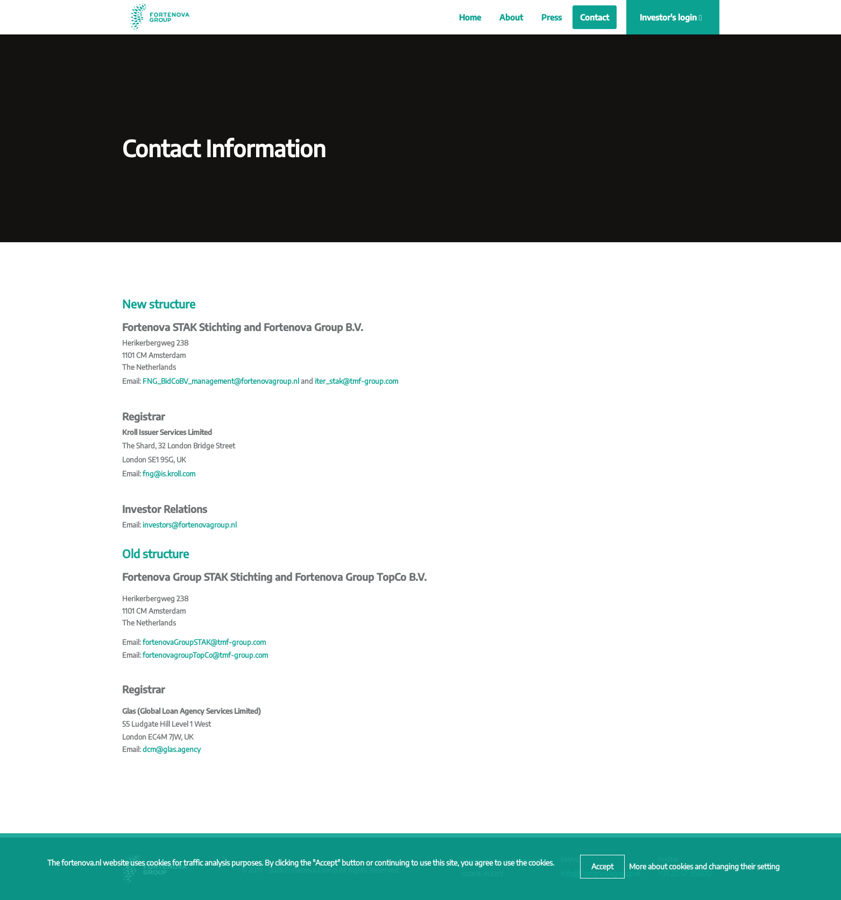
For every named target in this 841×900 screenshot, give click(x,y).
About (511, 17)
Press (551, 17)
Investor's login (671, 17)
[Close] (602, 866)
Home (470, 17)
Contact (594, 17)
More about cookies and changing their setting (704, 866)
